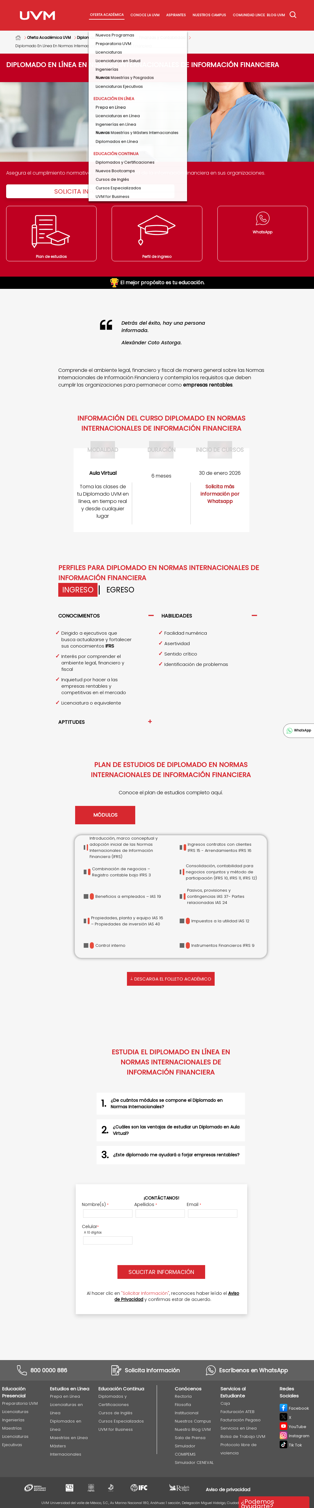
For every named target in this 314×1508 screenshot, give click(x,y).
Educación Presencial (13, 1392)
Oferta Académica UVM (49, 37)
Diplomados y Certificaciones (105, 37)
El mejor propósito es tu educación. (157, 282)
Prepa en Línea (65, 1396)
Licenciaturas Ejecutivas (15, 1441)
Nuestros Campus (209, 15)
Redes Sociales (289, 1392)
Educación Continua (121, 1388)
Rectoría (183, 1396)
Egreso (120, 590)
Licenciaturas (15, 1412)
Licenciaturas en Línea (66, 1409)
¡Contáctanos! (161, 1198)
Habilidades (176, 615)
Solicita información (152, 1370)
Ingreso (78, 590)
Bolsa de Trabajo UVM (242, 1436)
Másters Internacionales (65, 1450)
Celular (90, 1226)
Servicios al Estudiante (233, 1392)
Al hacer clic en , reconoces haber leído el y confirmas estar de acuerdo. (163, 1296)
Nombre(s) (95, 1204)
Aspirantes (176, 15)
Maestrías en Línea (69, 1438)
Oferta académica (107, 15)
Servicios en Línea (238, 1428)
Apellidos (145, 1204)
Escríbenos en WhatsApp (253, 1370)
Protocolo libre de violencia (238, 1449)
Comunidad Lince (249, 15)
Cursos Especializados (121, 1421)
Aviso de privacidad (228, 1489)
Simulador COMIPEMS (185, 1450)
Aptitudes (71, 722)
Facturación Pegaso (240, 1420)
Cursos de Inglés (115, 1413)
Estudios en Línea (69, 1388)
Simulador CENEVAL (194, 1462)
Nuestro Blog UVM (193, 1429)
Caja (225, 1403)
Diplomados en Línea (65, 1425)
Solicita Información (90, 191)
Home (21, 37)
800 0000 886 (48, 1370)
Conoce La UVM (144, 15)
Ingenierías (13, 1420)
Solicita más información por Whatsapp (220, 494)
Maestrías (12, 1428)
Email (194, 1204)
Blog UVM (276, 15)
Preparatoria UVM (20, 1403)
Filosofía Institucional (186, 1409)
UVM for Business (115, 1429)
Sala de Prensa (190, 1438)
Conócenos (188, 1388)
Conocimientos (79, 615)
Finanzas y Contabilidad (162, 37)
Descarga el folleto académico (170, 978)
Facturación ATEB (237, 1412)
